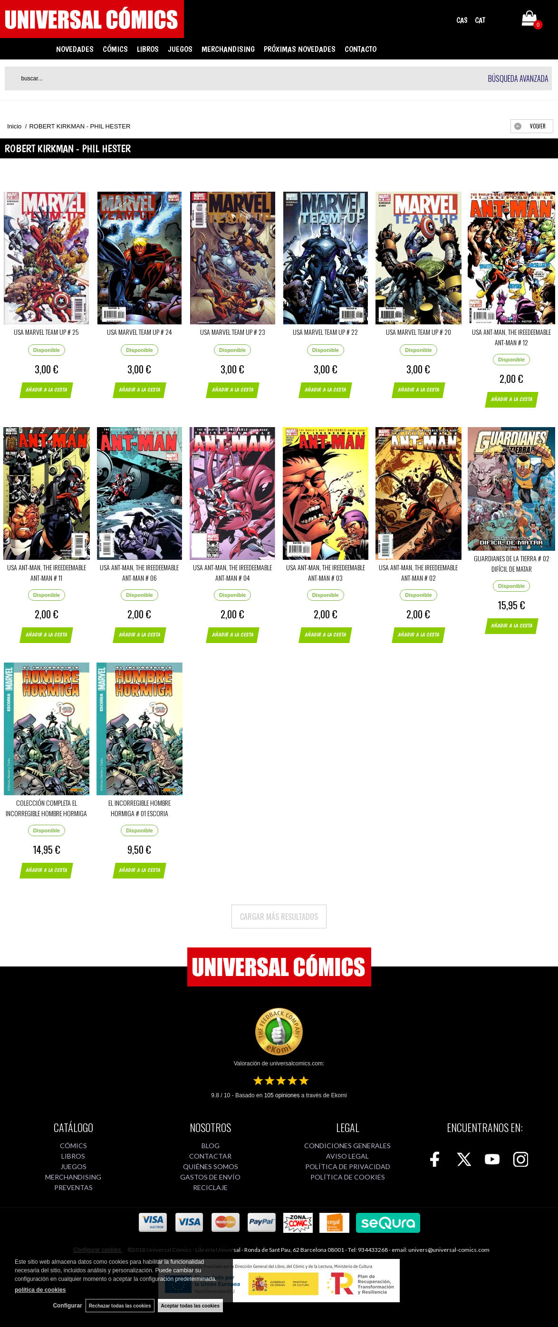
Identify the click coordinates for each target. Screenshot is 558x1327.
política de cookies (40, 1289)
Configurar (64, 1305)
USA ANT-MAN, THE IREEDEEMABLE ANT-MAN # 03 (325, 572)
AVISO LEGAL (347, 1156)
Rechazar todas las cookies (118, 1305)
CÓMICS (115, 49)
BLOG (211, 1146)
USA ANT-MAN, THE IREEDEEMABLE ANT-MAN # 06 (139, 572)
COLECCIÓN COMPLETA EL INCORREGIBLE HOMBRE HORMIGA (46, 808)
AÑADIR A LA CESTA (52, 394)
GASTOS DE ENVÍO (210, 1177)
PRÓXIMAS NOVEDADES (300, 49)
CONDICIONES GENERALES (347, 1146)
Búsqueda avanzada (518, 78)
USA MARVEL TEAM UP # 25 (46, 332)
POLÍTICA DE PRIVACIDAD (347, 1166)
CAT (480, 20)
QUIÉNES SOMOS (210, 1166)
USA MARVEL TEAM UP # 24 (139, 332)
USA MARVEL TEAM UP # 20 (418, 332)
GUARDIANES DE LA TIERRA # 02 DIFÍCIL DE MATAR (511, 563)
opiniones (282, 1095)
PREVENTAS (73, 1187)
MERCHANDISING (228, 49)
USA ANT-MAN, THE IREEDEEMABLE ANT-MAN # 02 (418, 572)
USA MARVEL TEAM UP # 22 (325, 332)
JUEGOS (180, 49)
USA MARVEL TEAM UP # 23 (232, 332)
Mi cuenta (502, 20)
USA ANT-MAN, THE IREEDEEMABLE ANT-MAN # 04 (232, 572)
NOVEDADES (75, 49)
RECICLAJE (210, 1187)
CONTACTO (360, 49)
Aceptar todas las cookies (190, 1305)
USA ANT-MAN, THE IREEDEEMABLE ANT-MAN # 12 (511, 337)
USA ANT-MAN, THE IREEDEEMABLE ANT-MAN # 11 (46, 572)
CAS (462, 20)
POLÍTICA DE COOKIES (347, 1177)
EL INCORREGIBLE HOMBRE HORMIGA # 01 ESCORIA (139, 808)
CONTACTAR (210, 1156)
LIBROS (148, 49)
